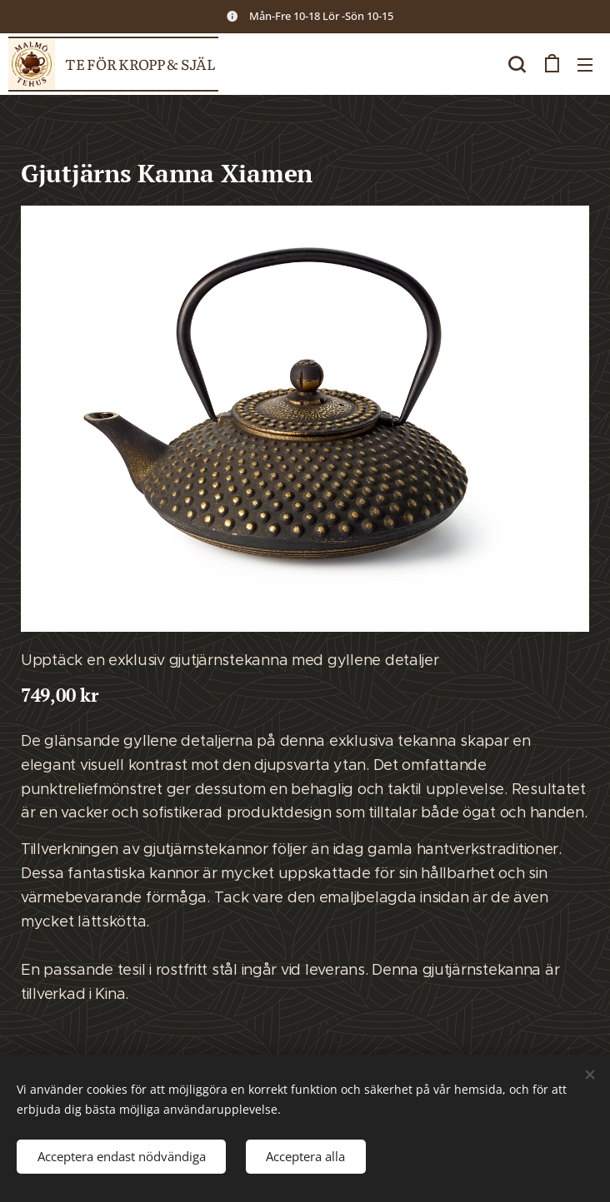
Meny (585, 65)
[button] (516, 64)
